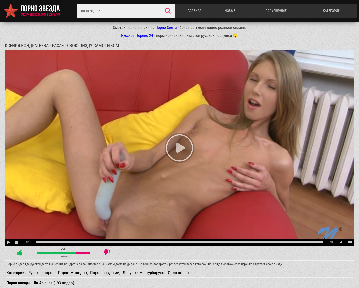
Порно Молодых (72, 272)
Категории (331, 11)
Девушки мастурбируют (144, 272)
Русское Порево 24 (137, 35)
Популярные (276, 11)
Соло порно (178, 272)
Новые (230, 11)
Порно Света (166, 27)
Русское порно (41, 272)
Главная (195, 11)
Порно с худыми (104, 272)
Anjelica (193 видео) (54, 283)
